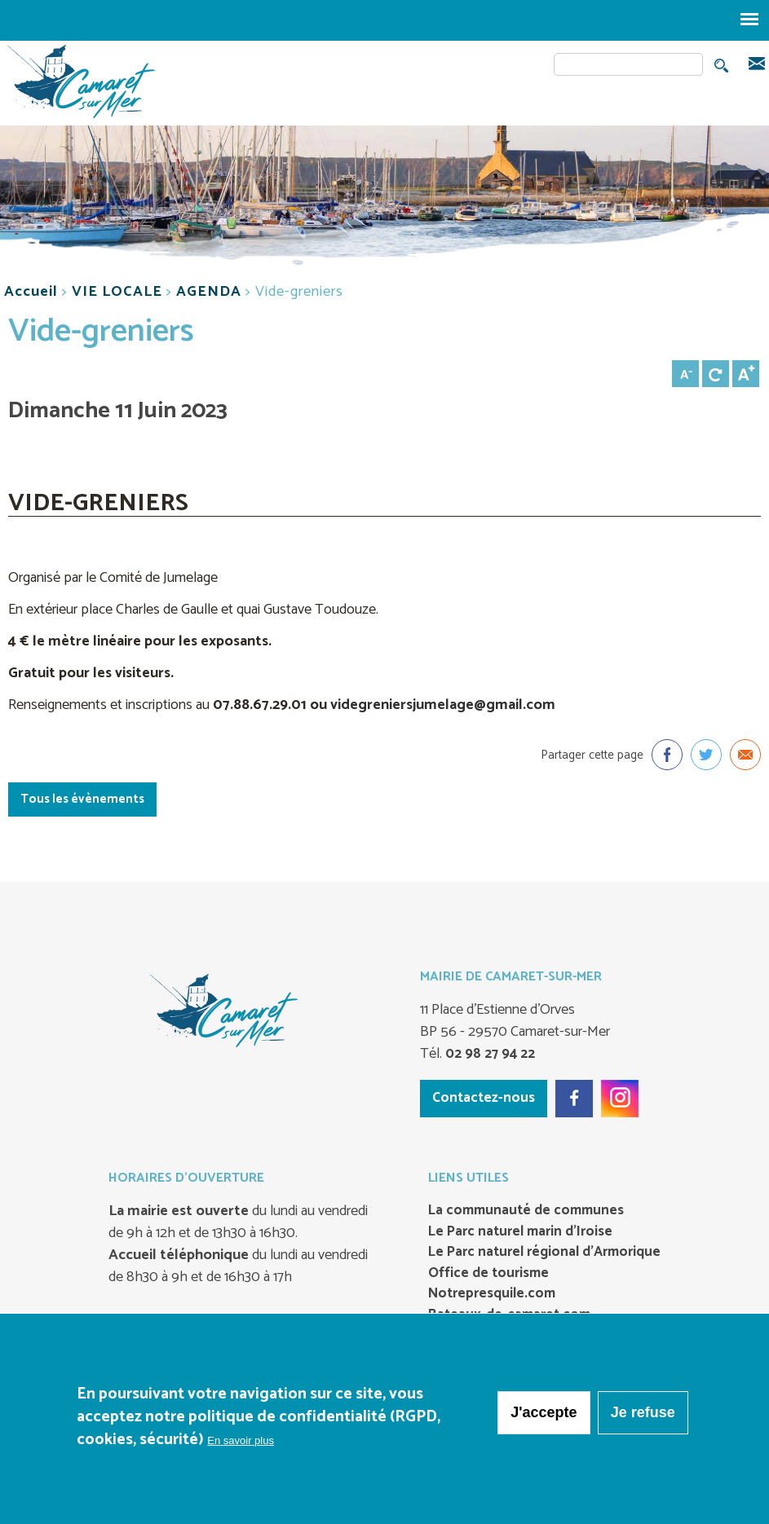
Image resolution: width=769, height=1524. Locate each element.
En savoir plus (240, 1440)
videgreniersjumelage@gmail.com (442, 705)
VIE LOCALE (117, 292)
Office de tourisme (488, 1273)
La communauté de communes (526, 1211)
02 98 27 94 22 (488, 1053)
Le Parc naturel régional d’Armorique (544, 1252)
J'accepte (543, 1412)
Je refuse (643, 1412)
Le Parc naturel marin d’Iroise (520, 1232)
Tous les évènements (82, 799)
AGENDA (208, 292)
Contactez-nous (483, 1097)
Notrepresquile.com (491, 1294)
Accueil (31, 292)
